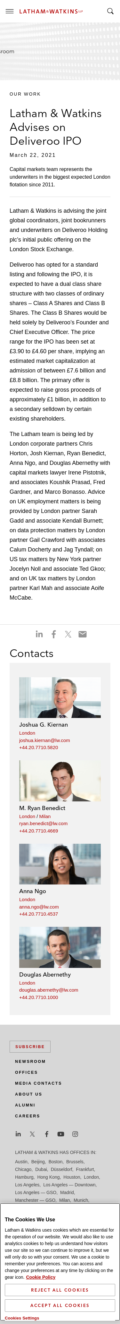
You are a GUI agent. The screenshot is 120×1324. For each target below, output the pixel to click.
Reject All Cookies (60, 1289)
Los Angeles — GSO (35, 1192)
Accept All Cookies (60, 1304)
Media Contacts (38, 1083)
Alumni (25, 1105)
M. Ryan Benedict (42, 808)
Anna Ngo (32, 891)
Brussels (75, 1161)
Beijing (38, 1161)
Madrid (67, 1192)
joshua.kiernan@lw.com (44, 740)
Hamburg (24, 1177)
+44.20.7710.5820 (38, 747)
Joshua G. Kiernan (43, 724)
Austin (21, 1161)
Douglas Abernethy (45, 974)
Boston (56, 1161)
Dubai (41, 1169)
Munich (81, 1200)
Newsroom (30, 1061)
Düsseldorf (61, 1169)
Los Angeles (27, 1184)
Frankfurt (85, 1169)
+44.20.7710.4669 (38, 830)
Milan (45, 816)
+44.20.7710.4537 (38, 914)
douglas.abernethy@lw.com (48, 990)
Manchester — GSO (35, 1200)
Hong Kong (48, 1177)
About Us (28, 1094)
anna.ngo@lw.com (39, 907)
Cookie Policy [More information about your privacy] (40, 1276)
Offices (26, 1072)
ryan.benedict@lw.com (43, 823)
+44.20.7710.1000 (38, 997)
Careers (27, 1116)
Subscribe (30, 1047)
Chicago (23, 1169)
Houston (71, 1177)
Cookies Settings (22, 1317)
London (27, 733)
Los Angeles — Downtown (69, 1184)
